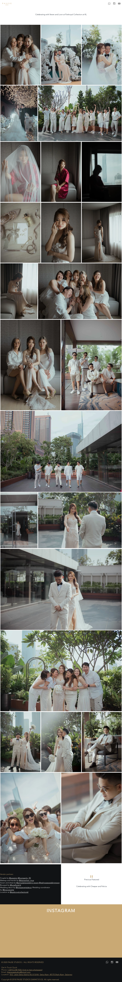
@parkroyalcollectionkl (19, 892)
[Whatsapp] (109, 3)
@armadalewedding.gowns (27, 883)
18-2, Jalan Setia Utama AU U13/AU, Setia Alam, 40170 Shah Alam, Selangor (41, 974)
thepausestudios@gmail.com (19, 972)
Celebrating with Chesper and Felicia (91, 886)
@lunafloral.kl (15, 885)
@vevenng (13, 878)
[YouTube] (119, 3)
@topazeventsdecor (24, 887)
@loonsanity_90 (24, 878)
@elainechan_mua (26, 880)
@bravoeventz (8, 890)
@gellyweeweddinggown (49, 883)
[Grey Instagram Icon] (114, 3)
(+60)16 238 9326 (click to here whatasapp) (25, 970)
